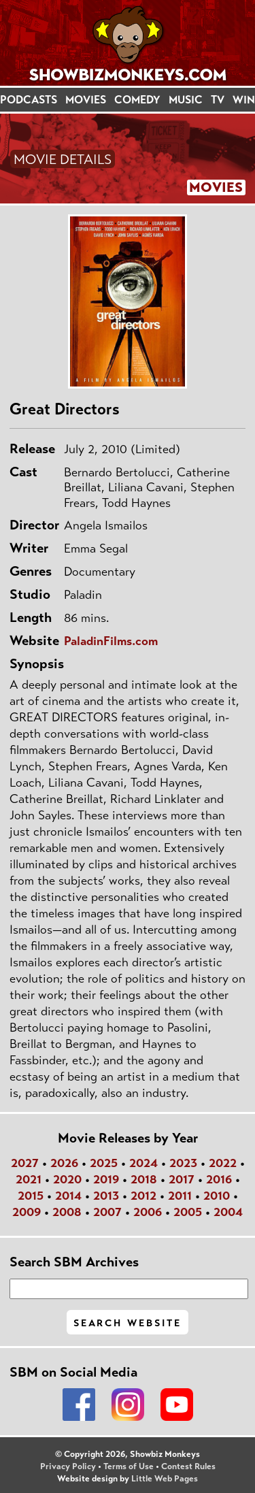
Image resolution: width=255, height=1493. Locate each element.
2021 (28, 1179)
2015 (31, 1195)
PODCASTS (28, 99)
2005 (187, 1211)
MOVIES (85, 99)
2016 (219, 1179)
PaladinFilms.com (111, 641)
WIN (244, 99)
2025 (104, 1162)
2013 (106, 1195)
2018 (144, 1179)
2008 (67, 1211)
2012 (143, 1195)
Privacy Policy (68, 1466)
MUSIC (186, 99)
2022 (223, 1162)
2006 (147, 1211)
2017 (181, 1179)
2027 (25, 1162)
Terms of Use (128, 1466)
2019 (106, 1179)
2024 (143, 1162)
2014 (68, 1195)
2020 (67, 1179)
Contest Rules (188, 1466)
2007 (107, 1211)
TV (217, 99)
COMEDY (137, 99)
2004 (228, 1211)
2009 (26, 1211)
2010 (216, 1195)
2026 (64, 1162)
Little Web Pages (164, 1478)
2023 (183, 1162)
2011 (180, 1195)
